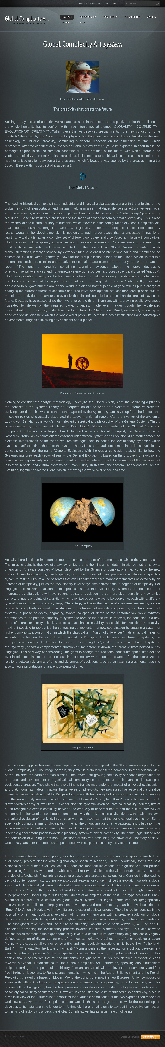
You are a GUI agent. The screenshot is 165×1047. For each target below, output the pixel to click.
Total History (110, 17)
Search (157, 3)
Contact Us (67, 22)
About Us (151, 17)
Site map (96, 4)
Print (115, 4)
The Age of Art (131, 17)
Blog (82, 22)
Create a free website (131, 1037)
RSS (107, 4)
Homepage (67, 17)
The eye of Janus (87, 17)
